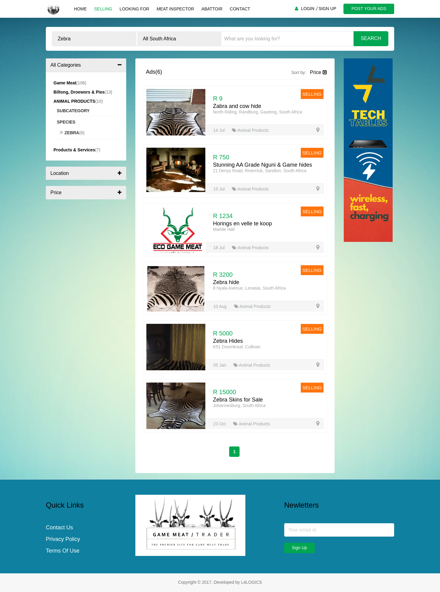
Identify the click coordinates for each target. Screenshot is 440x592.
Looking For (134, 8)
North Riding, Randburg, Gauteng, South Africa (257, 111)
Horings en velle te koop (242, 223)
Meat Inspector (175, 8)
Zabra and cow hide (237, 106)
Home (80, 8)
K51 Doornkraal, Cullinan (237, 346)
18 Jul (219, 247)
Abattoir (211, 8)
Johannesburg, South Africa (239, 405)
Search (371, 38)
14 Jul (219, 130)
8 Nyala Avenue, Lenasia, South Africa (249, 288)
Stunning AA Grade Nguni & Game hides (262, 165)
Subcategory (73, 110)
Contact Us (59, 527)
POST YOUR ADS (368, 8)
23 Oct (220, 423)
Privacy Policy (63, 539)
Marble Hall (224, 229)
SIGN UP (327, 8)
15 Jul (219, 189)
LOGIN (307, 8)
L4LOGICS (251, 582)
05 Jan (220, 365)
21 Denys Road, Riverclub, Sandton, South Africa (259, 170)
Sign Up (299, 547)
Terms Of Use (62, 551)
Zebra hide (226, 282)
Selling (103, 8)
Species (66, 122)
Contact (240, 8)
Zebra (69, 132)
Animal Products (250, 130)
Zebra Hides (228, 341)
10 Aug (220, 306)
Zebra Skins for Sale (238, 400)
